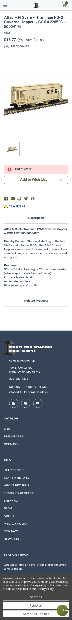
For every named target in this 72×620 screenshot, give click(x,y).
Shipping (11, 501)
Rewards (11, 539)
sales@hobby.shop (22, 361)
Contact (11, 531)
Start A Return (16, 478)
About (9, 516)
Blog (8, 508)
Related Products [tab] (36, 301)
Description (36, 218)
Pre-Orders (13, 437)
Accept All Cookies (36, 614)
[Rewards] (62, 610)
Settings (36, 597)
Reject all (36, 605)
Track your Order (19, 493)
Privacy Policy (16, 524)
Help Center (14, 470)
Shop (8, 429)
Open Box (11, 444)
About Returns (16, 485)
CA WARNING (17, 206)
